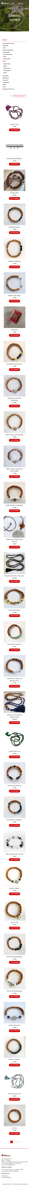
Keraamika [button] (5, 75)
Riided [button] (4, 84)
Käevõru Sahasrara (14, 1025)
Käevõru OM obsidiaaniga (14, 957)
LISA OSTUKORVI (14, 129)
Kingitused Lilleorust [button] (8, 89)
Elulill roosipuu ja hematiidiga (14, 434)
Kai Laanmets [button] (7, 70)
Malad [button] (5, 66)
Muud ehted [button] (6, 68)
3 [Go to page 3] (17, 1142)
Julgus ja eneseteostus (14, 785)
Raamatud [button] (5, 45)
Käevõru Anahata (14, 888)
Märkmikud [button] (6, 78)
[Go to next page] (20, 1142)
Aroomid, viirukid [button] (7, 54)
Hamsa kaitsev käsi (14, 610)
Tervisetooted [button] (6, 59)
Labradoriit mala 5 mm (14, 1094)
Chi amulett (14, 330)
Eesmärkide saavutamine (14, 364)
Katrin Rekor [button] (6, 64)
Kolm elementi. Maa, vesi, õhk (14, 854)
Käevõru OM (14, 922)
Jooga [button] (4, 56)
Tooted (4, 40)
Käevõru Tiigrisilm (14, 1059)
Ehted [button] (4, 61)
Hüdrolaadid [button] (6, 52)
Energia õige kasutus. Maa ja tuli (14, 576)
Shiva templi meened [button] (8, 43)
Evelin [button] (5, 72)
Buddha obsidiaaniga (14, 261)
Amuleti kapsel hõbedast (14, 158)
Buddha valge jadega (14, 295)
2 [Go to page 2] (14, 1142)
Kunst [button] (4, 86)
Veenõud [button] (5, 80)
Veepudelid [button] (6, 82)
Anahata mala (14, 193)
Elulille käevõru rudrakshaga (14, 505)
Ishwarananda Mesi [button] (8, 50)
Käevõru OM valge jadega (14, 991)
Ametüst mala (14, 124)
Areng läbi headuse (14, 227)
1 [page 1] (11, 1142)
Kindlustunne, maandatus (14, 820)
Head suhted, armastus (14, 644)
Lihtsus (14, 1128)
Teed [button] (4, 48)
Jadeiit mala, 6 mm (14, 751)
